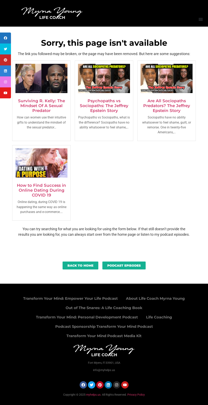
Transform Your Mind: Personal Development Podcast (87, 317)
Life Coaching (159, 317)
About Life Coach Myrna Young (155, 298)
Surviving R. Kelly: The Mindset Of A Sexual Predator (41, 105)
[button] (200, 19)
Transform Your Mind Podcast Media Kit (104, 336)
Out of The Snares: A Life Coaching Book (104, 308)
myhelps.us (93, 394)
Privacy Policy (136, 394)
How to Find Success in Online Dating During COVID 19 (41, 190)
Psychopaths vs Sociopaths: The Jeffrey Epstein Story (104, 105)
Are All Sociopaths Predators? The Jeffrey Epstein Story (166, 105)
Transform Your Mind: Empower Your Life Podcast (70, 298)
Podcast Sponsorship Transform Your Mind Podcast (104, 326)
